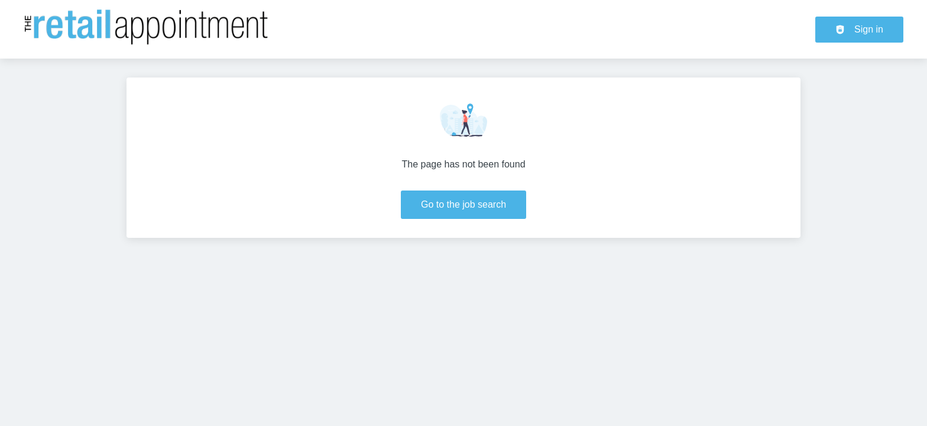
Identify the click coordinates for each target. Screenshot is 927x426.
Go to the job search (463, 204)
